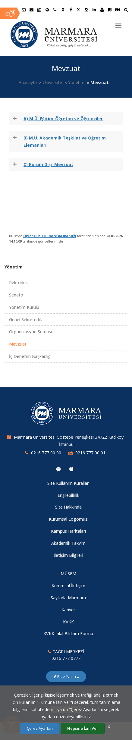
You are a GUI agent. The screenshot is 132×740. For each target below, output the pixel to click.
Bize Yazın (66, 676)
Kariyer (68, 610)
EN (117, 9)
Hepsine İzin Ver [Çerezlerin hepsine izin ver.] (82, 728)
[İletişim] (55, 9)
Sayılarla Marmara (68, 597)
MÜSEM (68, 573)
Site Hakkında (68, 507)
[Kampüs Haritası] (63, 9)
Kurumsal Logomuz (68, 519)
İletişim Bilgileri (68, 555)
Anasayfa (28, 82)
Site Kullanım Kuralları (68, 483)
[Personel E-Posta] (31, 9)
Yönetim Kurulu (24, 307)
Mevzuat (18, 344)
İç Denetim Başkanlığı (30, 356)
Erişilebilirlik (68, 495)
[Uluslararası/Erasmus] (47, 9)
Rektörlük (18, 282)
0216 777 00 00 (46, 453)
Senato (16, 295)
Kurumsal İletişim (68, 585)
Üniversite (52, 82)
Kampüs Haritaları (68, 531)
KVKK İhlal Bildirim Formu (68, 633)
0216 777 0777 (66, 658)
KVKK (68, 622)
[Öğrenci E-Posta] (23, 9)
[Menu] (118, 23)
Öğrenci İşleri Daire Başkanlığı (49, 236)
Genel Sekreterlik (25, 319)
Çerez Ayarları (40, 728)
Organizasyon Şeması (30, 331)
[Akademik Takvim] (39, 9)
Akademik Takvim (68, 543)
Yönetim (76, 82)
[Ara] (126, 10)
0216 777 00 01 (90, 453)
